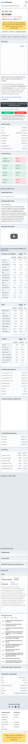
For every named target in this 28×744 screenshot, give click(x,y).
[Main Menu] (26, 2)
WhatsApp (16, 727)
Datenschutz (4, 722)
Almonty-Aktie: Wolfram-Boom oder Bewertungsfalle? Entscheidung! (14, 661)
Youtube (16, 717)
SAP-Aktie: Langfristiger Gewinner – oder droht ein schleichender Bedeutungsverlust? (14, 646)
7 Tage (11, 618)
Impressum (4, 715)
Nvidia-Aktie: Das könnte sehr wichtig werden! (14, 628)
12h (5, 618)
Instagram (16, 724)
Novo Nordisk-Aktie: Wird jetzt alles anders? (14, 641)
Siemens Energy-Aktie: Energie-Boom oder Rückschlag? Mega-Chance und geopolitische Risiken (14, 654)
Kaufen (8, 113)
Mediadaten (4, 717)
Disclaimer (4, 720)
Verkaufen (21, 113)
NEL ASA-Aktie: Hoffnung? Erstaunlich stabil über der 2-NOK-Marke (15, 637)
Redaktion (16, 715)
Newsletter (4, 729)
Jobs (2, 727)
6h (2, 618)
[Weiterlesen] (25, 621)
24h (8, 618)
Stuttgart (20, 16)
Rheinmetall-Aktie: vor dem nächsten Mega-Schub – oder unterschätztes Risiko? (14, 633)
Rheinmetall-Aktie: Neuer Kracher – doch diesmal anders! (14, 624)
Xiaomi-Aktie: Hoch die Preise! (13, 658)
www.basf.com (14, 584)
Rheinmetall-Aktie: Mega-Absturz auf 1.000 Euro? (14, 621)
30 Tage (15, 618)
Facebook (16, 722)
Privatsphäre (4, 724)
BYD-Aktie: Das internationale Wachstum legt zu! (13, 650)
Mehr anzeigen (18, 221)
